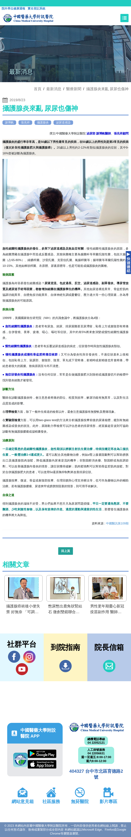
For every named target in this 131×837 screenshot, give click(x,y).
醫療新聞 (73, 89)
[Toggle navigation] (124, 18)
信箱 (109, 666)
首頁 (37, 89)
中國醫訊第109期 (117, 523)
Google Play (42, 753)
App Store (42, 764)
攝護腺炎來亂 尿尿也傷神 (107, 89)
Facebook (14, 657)
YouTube (22, 669)
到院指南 (65, 666)
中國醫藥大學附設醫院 (96, 727)
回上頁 (65, 551)
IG (29, 657)
